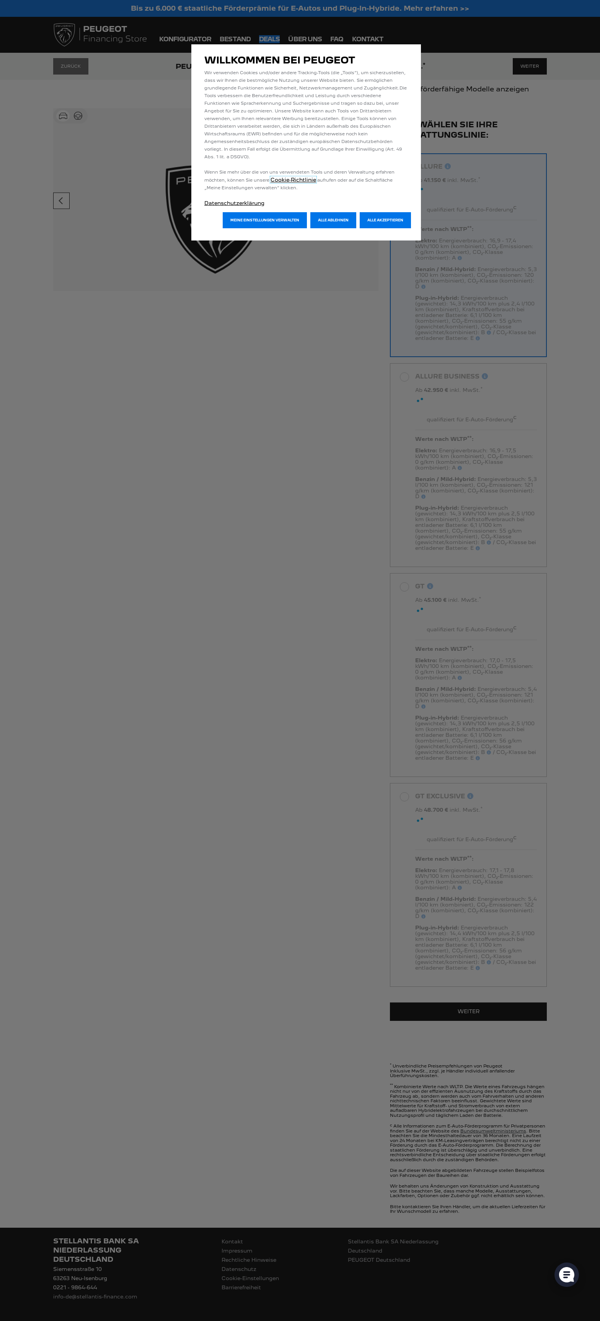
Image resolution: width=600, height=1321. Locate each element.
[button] (265, 220)
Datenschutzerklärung (234, 203)
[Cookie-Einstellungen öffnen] (566, 1275)
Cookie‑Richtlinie (293, 180)
